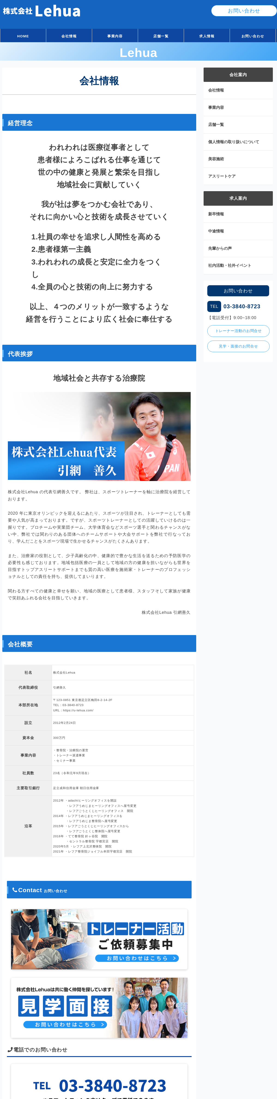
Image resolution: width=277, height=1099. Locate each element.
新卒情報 (216, 214)
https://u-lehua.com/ (78, 710)
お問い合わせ (252, 36)
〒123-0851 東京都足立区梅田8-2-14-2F (82, 700)
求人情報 (206, 36)
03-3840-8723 (73, 705)
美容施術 (216, 159)
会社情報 (69, 36)
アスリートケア (222, 176)
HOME (23, 36)
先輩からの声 (220, 248)
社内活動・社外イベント (229, 265)
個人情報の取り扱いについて (233, 142)
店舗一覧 (161, 36)
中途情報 (216, 231)
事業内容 (115, 36)
